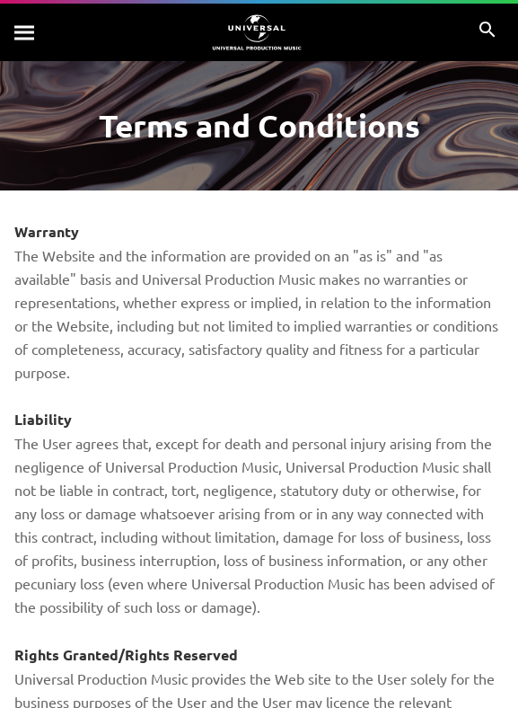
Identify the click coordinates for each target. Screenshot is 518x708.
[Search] (25, 32)
